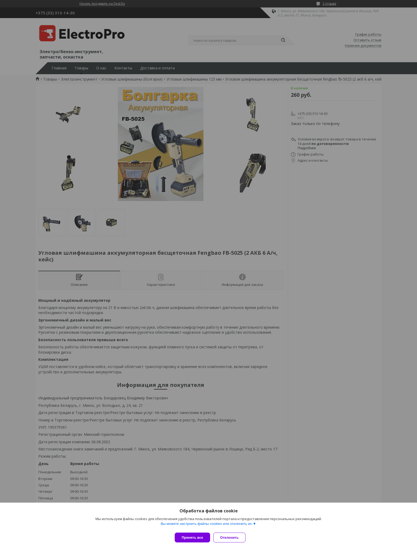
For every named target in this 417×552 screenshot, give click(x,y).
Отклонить (231, 538)
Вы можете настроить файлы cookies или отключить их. (207, 526)
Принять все (192, 538)
